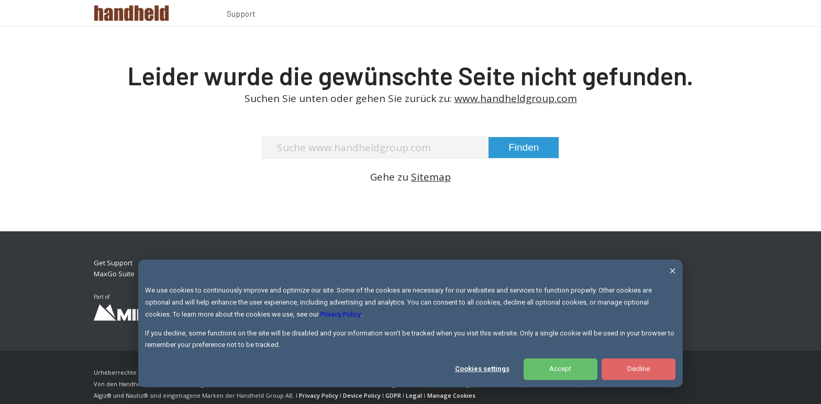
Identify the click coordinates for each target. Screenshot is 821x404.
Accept (560, 369)
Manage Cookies (451, 395)
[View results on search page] (524, 147)
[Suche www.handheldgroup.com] (410, 147)
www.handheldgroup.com (515, 98)
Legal (414, 395)
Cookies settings (482, 369)
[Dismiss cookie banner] (672, 272)
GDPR (393, 395)
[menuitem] (241, 15)
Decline (638, 369)
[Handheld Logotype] (131, 13)
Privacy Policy (340, 314)
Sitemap (431, 177)
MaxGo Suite (114, 273)
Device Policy (362, 395)
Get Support (113, 262)
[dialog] (410, 323)
